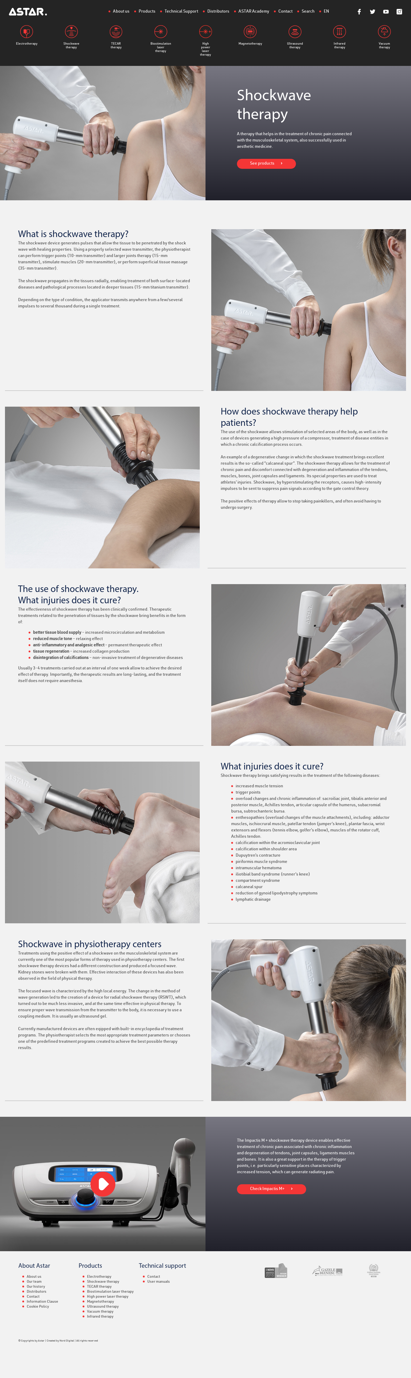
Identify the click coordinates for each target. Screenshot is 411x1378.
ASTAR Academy (254, 12)
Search (308, 12)
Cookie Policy (38, 1307)
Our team (34, 1282)
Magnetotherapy (250, 35)
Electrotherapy (26, 35)
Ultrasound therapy (295, 37)
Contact (285, 12)
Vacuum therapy (384, 37)
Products (147, 12)
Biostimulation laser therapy (160, 39)
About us (121, 12)
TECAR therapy (116, 37)
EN (326, 12)
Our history (36, 1287)
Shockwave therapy (71, 37)
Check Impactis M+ (267, 1189)
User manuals (158, 1282)
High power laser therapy (205, 40)
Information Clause (42, 1302)
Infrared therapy (339, 37)
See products (262, 164)
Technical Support (181, 12)
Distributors (218, 12)
